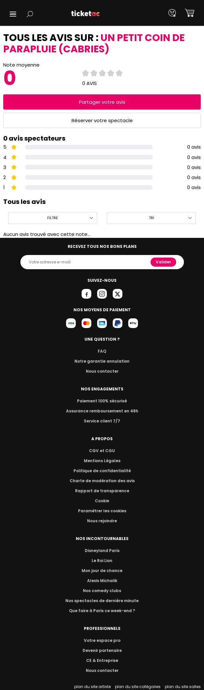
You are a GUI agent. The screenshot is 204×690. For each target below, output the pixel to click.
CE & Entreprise (102, 660)
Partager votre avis (102, 102)
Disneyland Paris (102, 550)
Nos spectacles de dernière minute (102, 600)
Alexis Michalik (102, 580)
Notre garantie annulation (102, 361)
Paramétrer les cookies (102, 511)
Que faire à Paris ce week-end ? (102, 610)
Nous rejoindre (102, 521)
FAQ (102, 351)
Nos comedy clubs (102, 590)
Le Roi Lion (102, 560)
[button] (13, 14)
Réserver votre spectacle (102, 120)
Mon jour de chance (102, 570)
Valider (164, 262)
